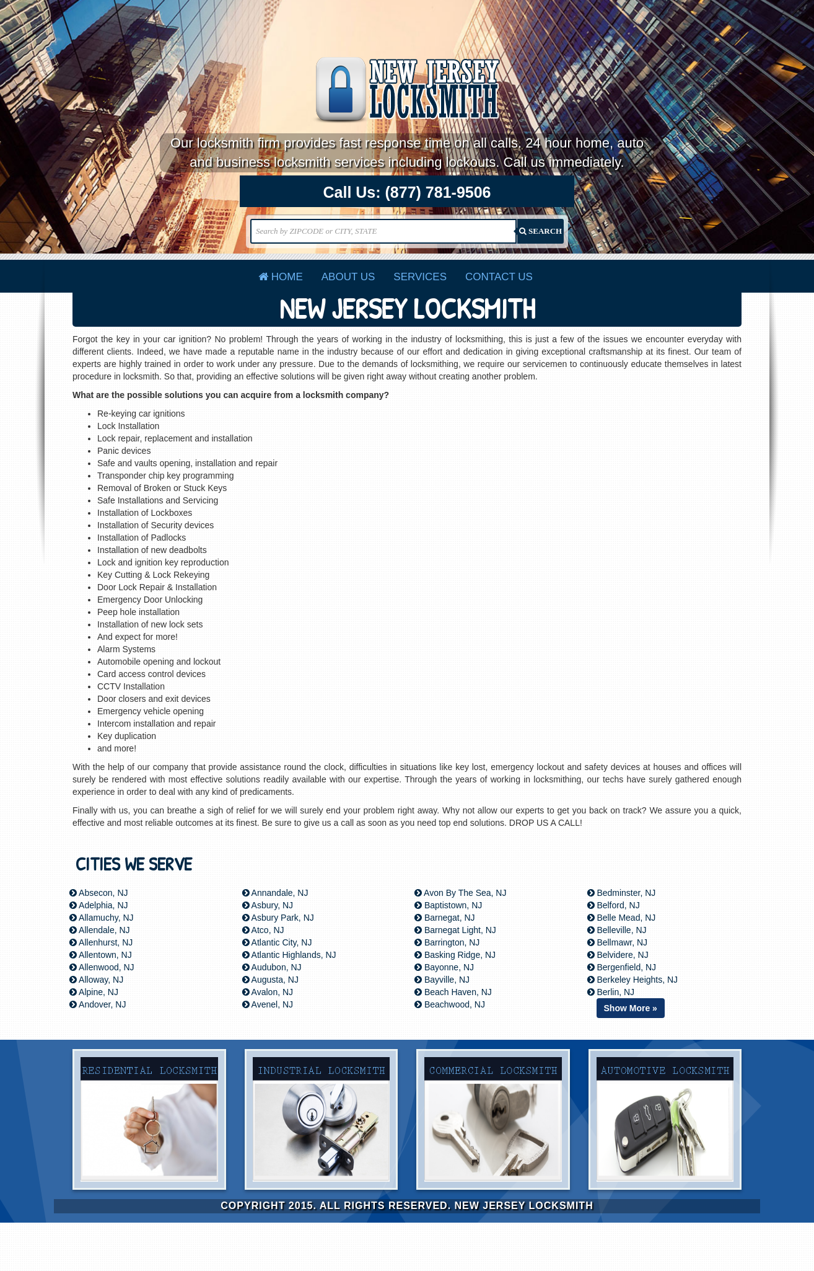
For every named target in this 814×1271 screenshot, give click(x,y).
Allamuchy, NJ (101, 918)
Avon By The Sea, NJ (460, 893)
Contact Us (499, 277)
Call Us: (407, 193)
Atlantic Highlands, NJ (289, 955)
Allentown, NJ (100, 955)
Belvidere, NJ (618, 955)
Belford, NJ (613, 905)
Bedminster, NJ (621, 893)
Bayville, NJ (442, 980)
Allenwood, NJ (101, 967)
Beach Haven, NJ (453, 992)
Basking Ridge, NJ (455, 955)
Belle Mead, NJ (621, 918)
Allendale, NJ (99, 930)
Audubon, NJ (272, 967)
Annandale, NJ (275, 893)
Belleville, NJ (617, 930)
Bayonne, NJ (444, 967)
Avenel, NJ (268, 1004)
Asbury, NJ (268, 905)
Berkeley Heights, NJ (632, 980)
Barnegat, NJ (444, 918)
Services (420, 277)
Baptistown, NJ (448, 905)
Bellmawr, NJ (617, 942)
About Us (348, 277)
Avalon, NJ (268, 992)
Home (280, 277)
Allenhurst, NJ (101, 942)
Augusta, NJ (270, 980)
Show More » (630, 1008)
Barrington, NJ (446, 942)
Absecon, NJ (98, 893)
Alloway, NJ (96, 980)
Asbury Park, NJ (278, 918)
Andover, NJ (97, 1004)
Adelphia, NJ (98, 905)
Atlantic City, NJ (277, 942)
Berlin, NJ (611, 992)
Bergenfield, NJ (622, 967)
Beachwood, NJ (449, 1004)
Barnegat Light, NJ (455, 930)
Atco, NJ (263, 930)
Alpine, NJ (93, 992)
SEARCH (540, 231)
